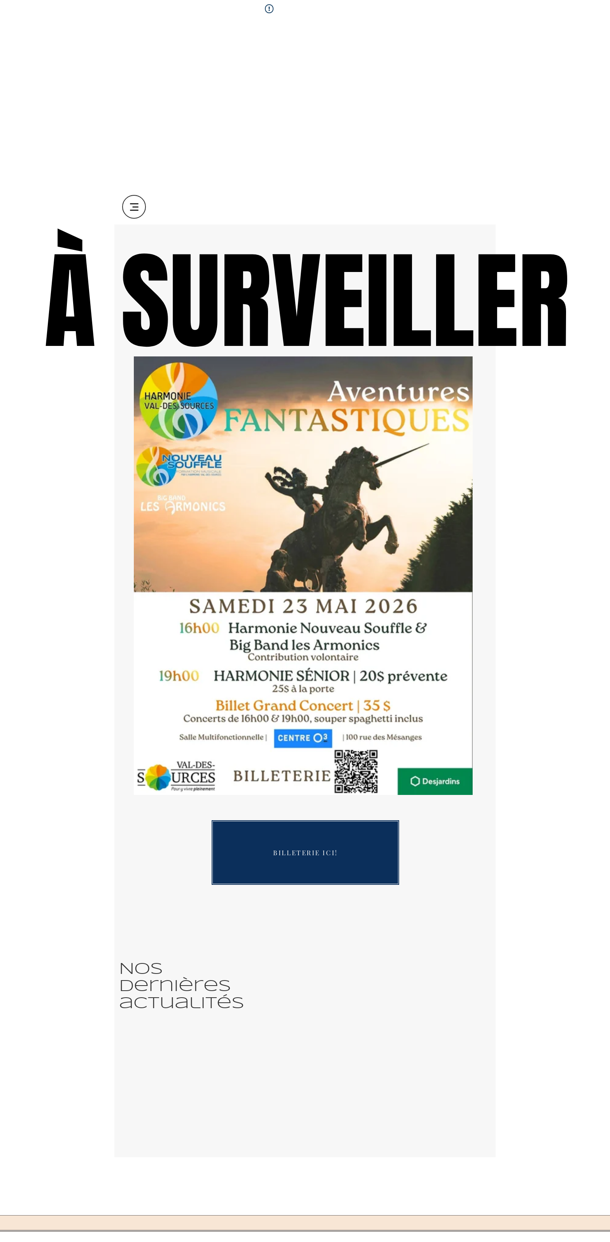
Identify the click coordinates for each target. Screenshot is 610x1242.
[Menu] (134, 207)
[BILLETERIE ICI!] (305, 852)
